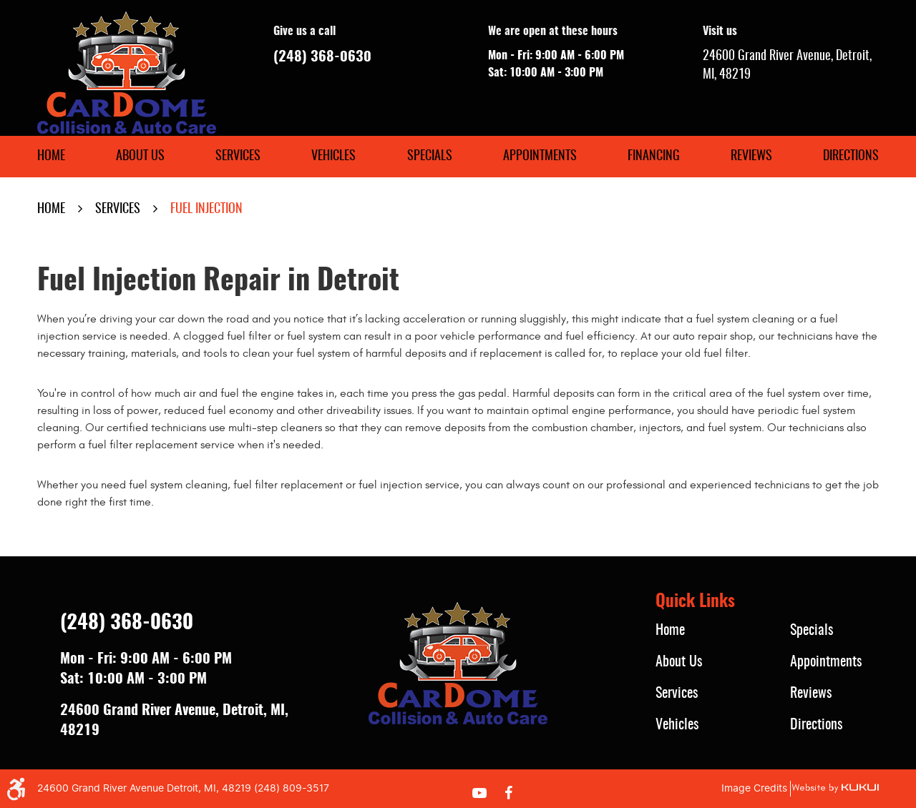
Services (237, 156)
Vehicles (333, 156)
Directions (851, 156)
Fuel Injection (206, 209)
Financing (654, 156)
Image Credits (754, 788)
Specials (429, 156)
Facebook (508, 793)
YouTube (479, 793)
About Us (140, 156)
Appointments (540, 156)
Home (51, 156)
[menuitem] (51, 156)
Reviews (751, 156)
